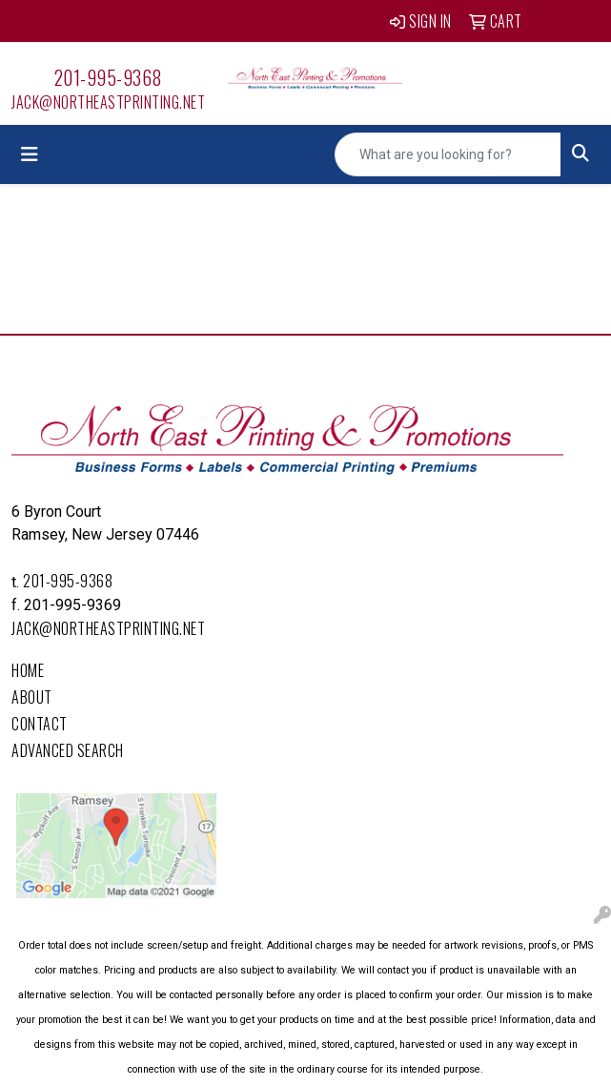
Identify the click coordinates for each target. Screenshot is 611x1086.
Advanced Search (67, 750)
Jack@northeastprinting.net (108, 102)
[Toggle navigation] (30, 154)
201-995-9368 (108, 77)
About (31, 697)
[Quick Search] (448, 154)
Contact (39, 723)
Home (27, 670)
